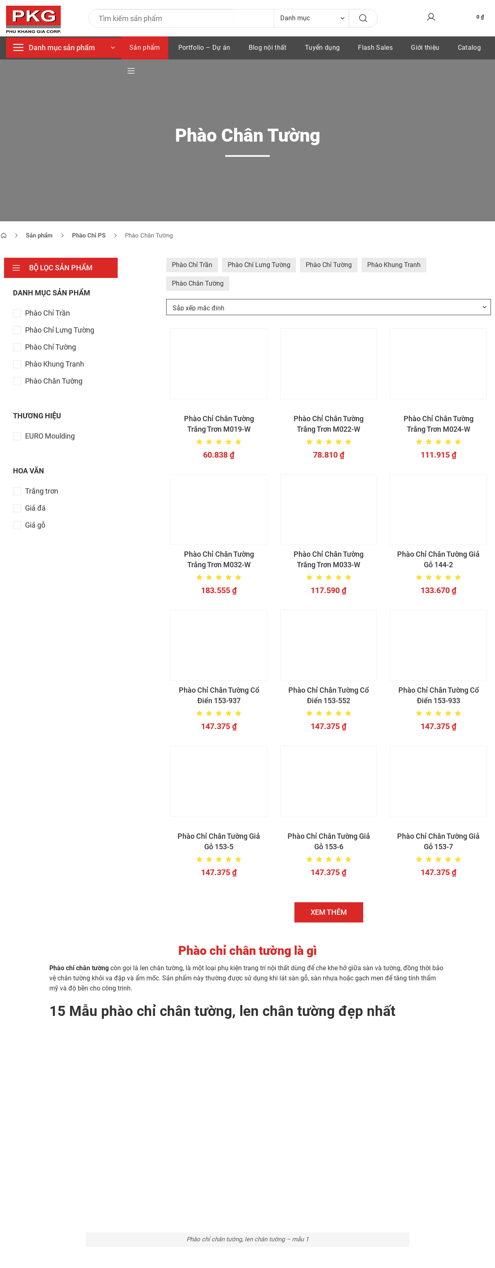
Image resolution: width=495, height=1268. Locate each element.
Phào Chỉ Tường (329, 265)
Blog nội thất (268, 47)
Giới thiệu (425, 47)
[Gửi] (363, 18)
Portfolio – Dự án (204, 47)
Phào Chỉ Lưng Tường (259, 265)
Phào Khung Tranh (394, 265)
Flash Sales (375, 47)
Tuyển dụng (322, 47)
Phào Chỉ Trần (192, 265)
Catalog (469, 47)
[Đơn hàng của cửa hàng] (328, 307)
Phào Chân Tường (198, 283)
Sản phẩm (144, 47)
